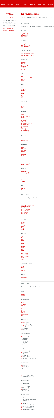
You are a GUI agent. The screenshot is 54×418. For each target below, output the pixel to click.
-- (22, 403)
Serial (22, 180)
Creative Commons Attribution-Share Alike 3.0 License (10, 30)
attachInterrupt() (25, 163)
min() (22, 93)
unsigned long (25, 256)
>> (22, 386)
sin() (22, 106)
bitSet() (23, 151)
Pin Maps (24, 4)
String (23, 236)
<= (22, 354)
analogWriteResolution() (27, 55)
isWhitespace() (25, 131)
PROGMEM (24, 277)
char (22, 245)
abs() (22, 87)
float (22, 247)
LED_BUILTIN (24, 212)
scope (22, 267)
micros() (23, 79)
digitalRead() (24, 34)
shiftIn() (23, 66)
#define (23, 322)
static (22, 269)
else (22, 307)
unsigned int (24, 255)
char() (23, 223)
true (22, 213)
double (23, 246)
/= (22, 406)
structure (11, 17)
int (22, 249)
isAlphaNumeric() (25, 116)
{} (21, 329)
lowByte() (23, 156)
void (22, 257)
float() (23, 225)
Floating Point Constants (27, 205)
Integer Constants (26, 206)
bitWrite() (24, 153)
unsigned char (25, 253)
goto (22, 310)
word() (23, 229)
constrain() (24, 89)
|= (22, 409)
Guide (17, 4)
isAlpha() (23, 114)
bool (22, 240)
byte (22, 243)
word (22, 259)
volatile (23, 270)
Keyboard (23, 188)
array (22, 239)
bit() (22, 147)
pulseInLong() (25, 65)
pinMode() (24, 36)
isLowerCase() (25, 124)
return (23, 312)
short (22, 252)
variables (11, 16)
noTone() (23, 62)
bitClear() (23, 148)
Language (8, 13)
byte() (23, 222)
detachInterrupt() (25, 164)
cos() (22, 104)
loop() (23, 294)
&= (22, 397)
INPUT (23, 209)
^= (22, 407)
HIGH (22, 208)
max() (22, 92)
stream (23, 181)
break (22, 302)
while (22, 315)
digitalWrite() (24, 35)
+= (22, 402)
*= (22, 399)
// (22, 327)
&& (22, 366)
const (22, 266)
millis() (23, 80)
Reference (33, 4)
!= (22, 351)
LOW (26, 208)
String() (23, 237)
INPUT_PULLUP (25, 210)
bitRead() (23, 150)
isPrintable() (24, 126)
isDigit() (23, 120)
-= (22, 405)
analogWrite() (25, 46)
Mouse (23, 190)
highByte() (24, 154)
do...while (23, 305)
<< (22, 385)
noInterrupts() (25, 173)
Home (3, 4)
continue (23, 304)
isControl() (24, 119)
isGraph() (23, 122)
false (25, 213)
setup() (23, 295)
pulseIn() (23, 63)
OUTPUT (27, 209)
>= (22, 358)
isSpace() (23, 129)
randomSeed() (25, 140)
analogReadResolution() (27, 53)
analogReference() (26, 45)
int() (22, 226)
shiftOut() (24, 68)
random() (23, 139)
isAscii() (23, 117)
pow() (23, 95)
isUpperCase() (25, 130)
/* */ (22, 325)
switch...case (24, 314)
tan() (22, 107)
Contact (50, 4)
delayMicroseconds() (26, 78)
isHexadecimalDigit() (26, 123)
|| (21, 368)
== (22, 355)
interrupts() (24, 171)
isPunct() (23, 127)
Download (10, 4)
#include (23, 324)
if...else (23, 311)
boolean (23, 242)
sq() (22, 96)
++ (22, 400)
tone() (23, 69)
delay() (23, 76)
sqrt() (22, 97)
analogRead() (24, 44)
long (22, 250)
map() (23, 90)
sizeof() (23, 279)
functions (11, 14)
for (22, 308)
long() (23, 228)
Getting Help (41, 4)
